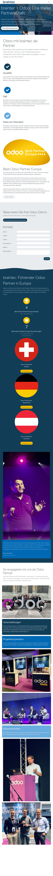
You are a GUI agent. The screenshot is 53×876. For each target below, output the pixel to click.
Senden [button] (46, 259)
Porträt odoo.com (26, 371)
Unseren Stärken (9, 197)
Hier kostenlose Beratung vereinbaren (15, 220)
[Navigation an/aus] (48, 2)
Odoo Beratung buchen (10, 28)
